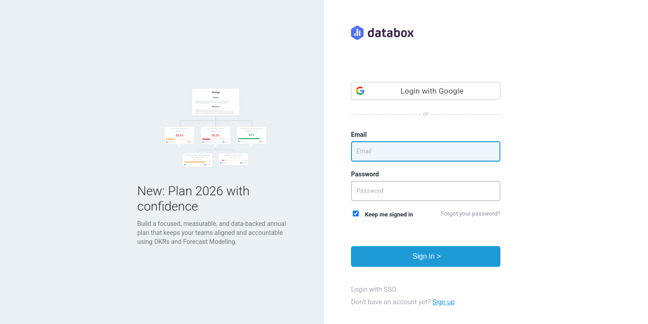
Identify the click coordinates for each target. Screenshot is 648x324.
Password (365, 174)
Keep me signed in (383, 214)
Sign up (443, 302)
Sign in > (425, 256)
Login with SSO (373, 289)
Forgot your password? (470, 213)
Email (359, 134)
